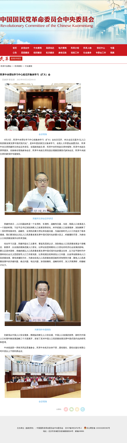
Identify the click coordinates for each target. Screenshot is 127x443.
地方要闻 (62, 48)
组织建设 (38, 53)
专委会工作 (101, 53)
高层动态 (50, 48)
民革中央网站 (6, 66)
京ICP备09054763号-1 (73, 428)
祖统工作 (75, 53)
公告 (15, 53)
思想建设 (25, 53)
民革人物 (87, 48)
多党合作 (25, 48)
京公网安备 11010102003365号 (97, 428)
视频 (112, 53)
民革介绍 (75, 48)
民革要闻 (18, 66)
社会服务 (87, 53)
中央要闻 (38, 48)
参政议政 (62, 53)
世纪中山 (101, 48)
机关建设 (50, 53)
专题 (112, 48)
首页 (15, 48)
